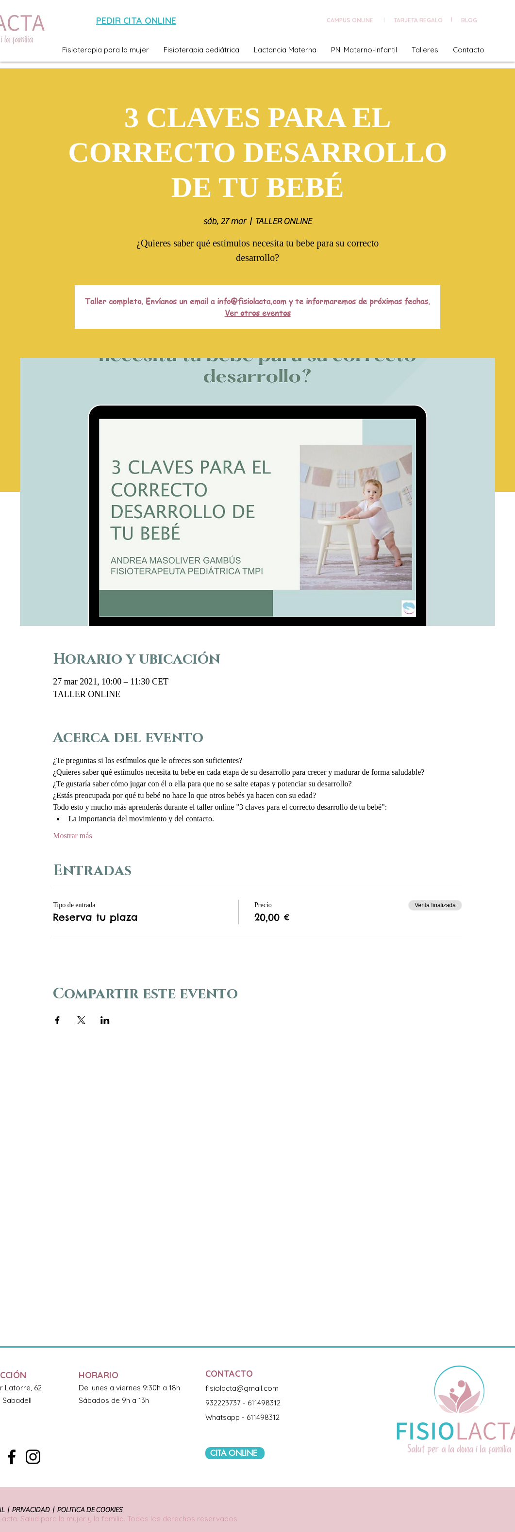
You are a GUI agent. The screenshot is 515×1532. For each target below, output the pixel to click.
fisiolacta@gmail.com (242, 1388)
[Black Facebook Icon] (11, 1457)
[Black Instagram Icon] (33, 1457)
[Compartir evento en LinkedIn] (105, 1020)
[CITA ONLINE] (235, 1453)
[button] (105, 50)
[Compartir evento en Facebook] (57, 1020)
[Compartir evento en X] (81, 1020)
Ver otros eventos (258, 313)
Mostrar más (72, 835)
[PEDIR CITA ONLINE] (137, 21)
